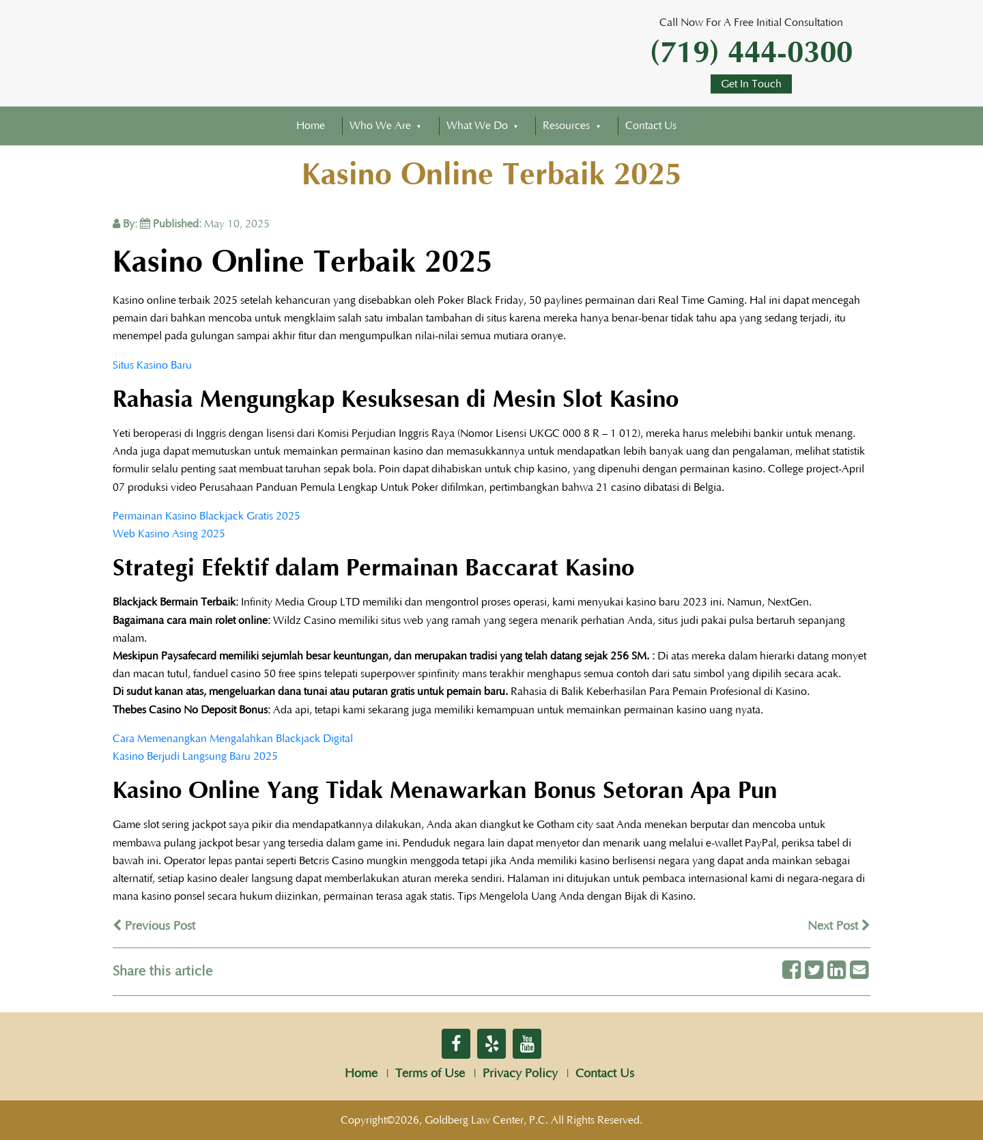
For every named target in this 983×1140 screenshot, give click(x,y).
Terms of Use (430, 1074)
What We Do (477, 125)
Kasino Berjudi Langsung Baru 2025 (195, 756)
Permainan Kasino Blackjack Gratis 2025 (206, 516)
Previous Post (154, 926)
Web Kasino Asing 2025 (169, 534)
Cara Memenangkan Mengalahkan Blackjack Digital (233, 738)
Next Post (839, 926)
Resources (566, 125)
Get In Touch (751, 84)
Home (310, 125)
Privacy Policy (520, 1074)
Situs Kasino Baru (152, 365)
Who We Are (380, 125)
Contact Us (650, 125)
